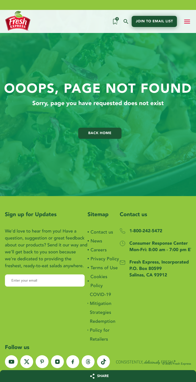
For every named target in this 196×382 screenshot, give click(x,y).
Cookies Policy (99, 281)
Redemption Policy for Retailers (103, 330)
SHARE (103, 376)
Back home (100, 133)
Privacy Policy (105, 259)
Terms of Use (104, 268)
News (96, 241)
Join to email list (154, 21)
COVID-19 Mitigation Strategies (100, 304)
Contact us (102, 232)
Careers (99, 250)
